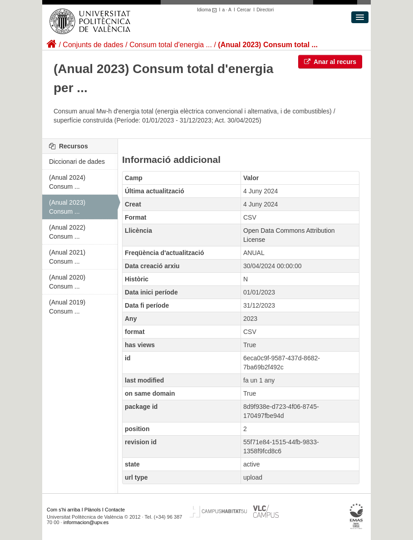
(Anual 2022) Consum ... (67, 232)
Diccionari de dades (77, 161)
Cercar (244, 9)
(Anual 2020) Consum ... (67, 282)
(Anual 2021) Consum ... (67, 257)
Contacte (115, 509)
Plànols (92, 509)
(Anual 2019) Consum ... (67, 307)
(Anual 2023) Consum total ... (268, 45)
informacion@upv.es (86, 522)
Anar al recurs (330, 61)
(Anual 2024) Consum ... (67, 182)
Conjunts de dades (93, 45)
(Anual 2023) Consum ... (67, 207)
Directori (265, 9)
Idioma (208, 9)
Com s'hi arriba (63, 509)
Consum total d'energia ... (170, 45)
